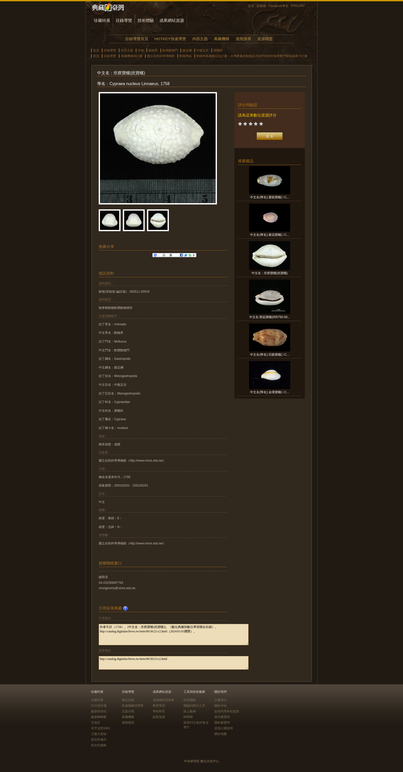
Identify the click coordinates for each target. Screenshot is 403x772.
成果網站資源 (171, 20)
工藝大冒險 (98, 734)
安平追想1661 (100, 728)
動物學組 (185, 56)
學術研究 (159, 711)
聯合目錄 (128, 700)
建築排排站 (98, 711)
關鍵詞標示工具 (194, 705)
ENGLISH (298, 5)
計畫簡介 (220, 700)
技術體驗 (146, 20)
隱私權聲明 (222, 722)
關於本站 (220, 705)
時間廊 (188, 717)
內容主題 (200, 39)
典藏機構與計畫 (131, 56)
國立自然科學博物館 (161, 56)
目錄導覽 (124, 20)
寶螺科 (218, 50)
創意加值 (159, 717)
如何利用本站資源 (226, 711)
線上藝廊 (190, 711)
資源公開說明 (223, 728)
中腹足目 (202, 50)
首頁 (251, 6)
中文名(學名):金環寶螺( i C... (269, 392)
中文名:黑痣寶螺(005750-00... (269, 317)
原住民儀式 (98, 739)
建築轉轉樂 (98, 717)
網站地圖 (220, 734)
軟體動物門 (170, 50)
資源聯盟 (265, 39)
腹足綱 (187, 50)
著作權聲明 (222, 717)
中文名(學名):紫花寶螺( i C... (269, 235)
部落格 (261, 6)
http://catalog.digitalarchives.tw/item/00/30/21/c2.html (174, 663)
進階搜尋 (243, 39)
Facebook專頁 (278, 6)
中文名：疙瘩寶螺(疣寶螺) (270, 273)
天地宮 (95, 722)
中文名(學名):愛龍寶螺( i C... (269, 197)
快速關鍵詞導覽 (132, 705)
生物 (141, 50)
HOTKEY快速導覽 (170, 39)
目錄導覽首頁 (136, 39)
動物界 (153, 50)
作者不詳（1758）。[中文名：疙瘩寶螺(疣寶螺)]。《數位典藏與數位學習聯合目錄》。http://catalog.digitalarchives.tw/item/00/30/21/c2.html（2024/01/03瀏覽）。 (174, 634)
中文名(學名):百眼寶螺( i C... (269, 354)
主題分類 (128, 711)
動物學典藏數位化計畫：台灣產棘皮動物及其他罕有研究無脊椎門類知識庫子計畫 (251, 56)
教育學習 (159, 705)
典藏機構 (221, 39)
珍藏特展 (102, 20)
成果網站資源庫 (163, 700)
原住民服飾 (98, 745)
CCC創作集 (99, 705)
